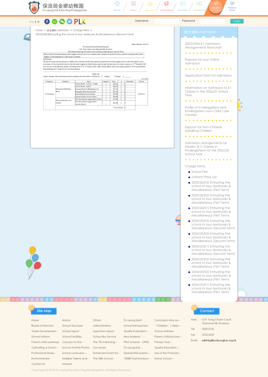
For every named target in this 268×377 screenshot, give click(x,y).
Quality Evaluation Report (135, 331)
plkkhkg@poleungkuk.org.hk (219, 340)
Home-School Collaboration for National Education (166, 359)
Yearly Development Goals (44, 331)
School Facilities (72, 337)
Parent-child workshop (45, 342)
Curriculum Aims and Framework (167, 320)
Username (141, 21)
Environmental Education (40, 359)
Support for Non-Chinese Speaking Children (203, 129)
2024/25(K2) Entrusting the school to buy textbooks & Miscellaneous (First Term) (211, 275)
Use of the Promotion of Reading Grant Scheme (167, 353)
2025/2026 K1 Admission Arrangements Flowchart (203, 46)
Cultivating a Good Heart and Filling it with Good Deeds (45, 348)
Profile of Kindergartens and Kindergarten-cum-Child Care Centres (207, 111)
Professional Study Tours (42, 353)
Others (97, 320)
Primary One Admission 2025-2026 (167, 342)
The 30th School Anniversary (103, 359)
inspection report (103, 331)
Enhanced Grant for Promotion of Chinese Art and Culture (106, 353)
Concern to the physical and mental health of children (74, 342)
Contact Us (38, 364)
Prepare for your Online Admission (202, 62)
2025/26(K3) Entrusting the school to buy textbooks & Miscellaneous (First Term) (211, 186)
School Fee (200, 172)
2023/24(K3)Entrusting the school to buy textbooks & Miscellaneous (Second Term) (85, 34)
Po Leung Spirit (133, 320)
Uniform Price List (204, 177)
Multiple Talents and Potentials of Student (75, 359)
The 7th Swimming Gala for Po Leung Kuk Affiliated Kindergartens (106, 342)
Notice (66, 320)
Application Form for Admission (208, 75)
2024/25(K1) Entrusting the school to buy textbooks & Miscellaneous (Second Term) (213, 250)
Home (39, 30)
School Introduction (136, 326)
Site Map (44, 311)
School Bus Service (104, 337)
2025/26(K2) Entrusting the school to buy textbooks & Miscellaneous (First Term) (211, 199)
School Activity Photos (76, 347)
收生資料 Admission (58, 30)
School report (70, 331)
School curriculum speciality (73, 353)
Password (188, 21)
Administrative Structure (101, 326)
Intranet (67, 364)
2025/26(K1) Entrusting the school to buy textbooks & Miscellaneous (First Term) (211, 211)
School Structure (72, 326)
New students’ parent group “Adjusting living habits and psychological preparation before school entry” (136, 337)
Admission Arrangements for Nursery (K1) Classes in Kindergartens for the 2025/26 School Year (207, 148)
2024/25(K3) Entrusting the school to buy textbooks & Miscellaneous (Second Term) (213, 224)
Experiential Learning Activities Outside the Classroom (137, 353)
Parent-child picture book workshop (167, 337)
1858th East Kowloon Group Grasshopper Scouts (136, 359)
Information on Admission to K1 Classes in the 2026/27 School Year (208, 91)
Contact (207, 311)
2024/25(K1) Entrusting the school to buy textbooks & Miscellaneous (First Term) (211, 288)
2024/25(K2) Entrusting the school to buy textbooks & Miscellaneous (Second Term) (213, 237)
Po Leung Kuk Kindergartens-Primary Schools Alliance (137, 348)
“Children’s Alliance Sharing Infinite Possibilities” (168, 326)
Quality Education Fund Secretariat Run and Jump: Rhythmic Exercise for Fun (167, 348)
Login (237, 21)
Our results (99, 347)
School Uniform (40, 337)
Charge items (81, 30)
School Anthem (164, 331)
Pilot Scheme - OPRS (136, 342)
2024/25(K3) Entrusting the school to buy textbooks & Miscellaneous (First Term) (211, 263)
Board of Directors (42, 326)
